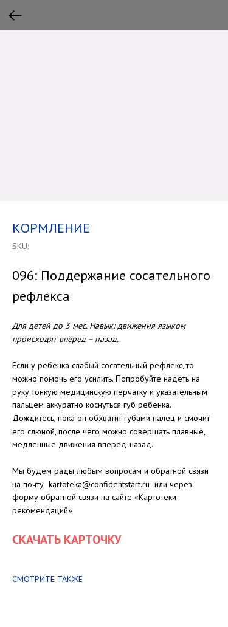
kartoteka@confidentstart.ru (99, 484)
